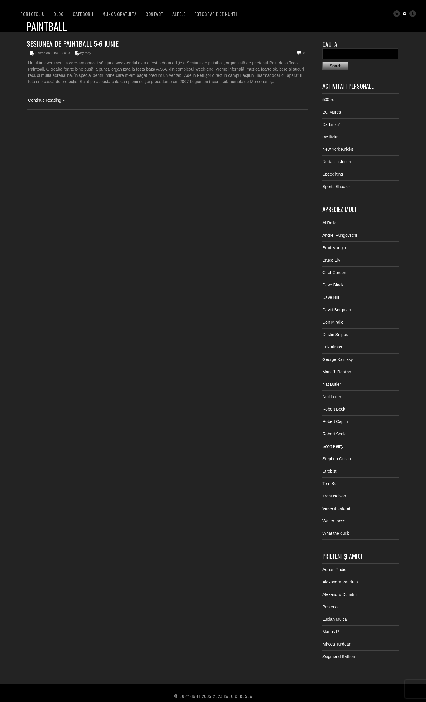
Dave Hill (330, 297)
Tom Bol (330, 483)
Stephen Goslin (336, 458)
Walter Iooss (333, 520)
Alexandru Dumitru (339, 594)
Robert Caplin (335, 421)
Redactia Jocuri (336, 161)
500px (328, 99)
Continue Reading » (46, 100)
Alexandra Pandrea (340, 582)
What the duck (335, 533)
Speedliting (332, 174)
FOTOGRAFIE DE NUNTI (215, 14)
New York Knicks (337, 149)
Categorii (83, 14)
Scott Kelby (332, 446)
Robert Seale (334, 434)
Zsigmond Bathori (338, 656)
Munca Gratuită (119, 14)
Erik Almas (332, 347)
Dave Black (332, 285)
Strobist (329, 471)
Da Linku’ (331, 124)
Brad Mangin (334, 247)
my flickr (330, 136)
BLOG (59, 14)
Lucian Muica (334, 619)
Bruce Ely (331, 260)
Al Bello (329, 223)
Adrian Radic (334, 569)
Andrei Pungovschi (339, 235)
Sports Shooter (336, 186)
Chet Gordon (334, 272)
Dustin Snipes (335, 334)
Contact (155, 14)
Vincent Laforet (336, 508)
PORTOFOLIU (32, 14)
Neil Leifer (331, 396)
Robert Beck (333, 409)
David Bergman (336, 309)
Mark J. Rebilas (336, 371)
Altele (178, 14)
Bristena (330, 606)
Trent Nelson (334, 496)
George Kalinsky (337, 359)
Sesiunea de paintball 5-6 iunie (73, 43)
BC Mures (331, 112)
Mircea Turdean (336, 644)
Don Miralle (332, 322)
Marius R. (331, 631)
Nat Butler (331, 384)
